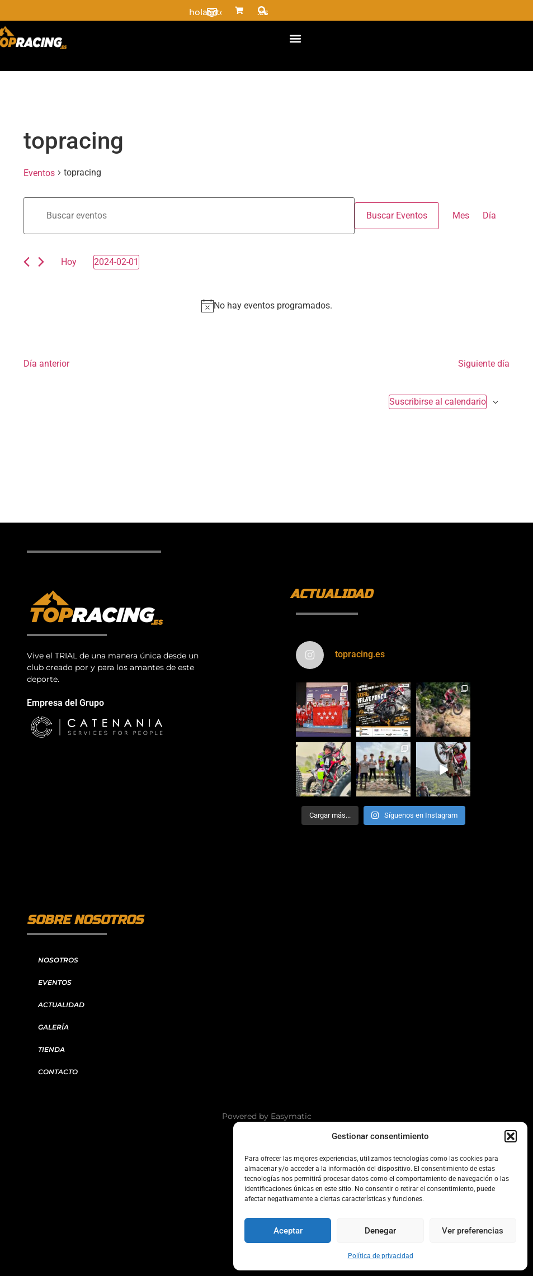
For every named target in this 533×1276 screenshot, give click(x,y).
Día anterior (46, 363)
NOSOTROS (58, 960)
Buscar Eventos (396, 215)
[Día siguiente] (41, 262)
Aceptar (288, 1231)
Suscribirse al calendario (437, 401)
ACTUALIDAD (61, 1004)
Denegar (380, 1231)
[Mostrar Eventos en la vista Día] (489, 215)
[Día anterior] (26, 262)
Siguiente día (484, 363)
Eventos (39, 173)
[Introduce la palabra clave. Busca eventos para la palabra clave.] (189, 215)
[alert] (266, 305)
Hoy (69, 262)
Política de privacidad (380, 1256)
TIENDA (51, 1049)
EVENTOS (55, 982)
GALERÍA (53, 1027)
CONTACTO (58, 1072)
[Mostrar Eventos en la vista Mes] (460, 215)
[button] (510, 1136)
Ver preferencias (472, 1231)
